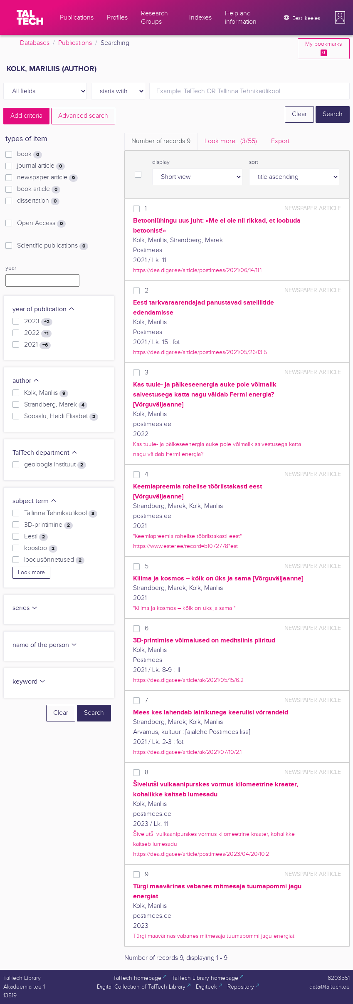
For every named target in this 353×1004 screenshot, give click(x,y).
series (25, 608)
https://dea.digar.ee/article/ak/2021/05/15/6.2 (188, 680)
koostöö (40, 548)
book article (38, 189)
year (10, 268)
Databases (34, 43)
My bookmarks (323, 48)
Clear (299, 114)
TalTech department (45, 453)
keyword (29, 682)
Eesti (36, 537)
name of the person (44, 645)
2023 (38, 321)
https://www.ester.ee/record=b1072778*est (185, 546)
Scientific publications (52, 246)
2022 (38, 333)
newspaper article (47, 178)
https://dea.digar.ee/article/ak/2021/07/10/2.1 (187, 752)
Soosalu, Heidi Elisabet (61, 416)
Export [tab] (280, 141)
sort (253, 162)
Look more (31, 572)
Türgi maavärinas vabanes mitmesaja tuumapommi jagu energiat (213, 936)
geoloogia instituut (55, 465)
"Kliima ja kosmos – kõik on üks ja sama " (184, 608)
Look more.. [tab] (231, 141)
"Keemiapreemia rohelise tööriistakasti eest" (187, 536)
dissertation (38, 201)
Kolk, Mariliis (46, 393)
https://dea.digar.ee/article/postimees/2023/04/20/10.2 (201, 854)
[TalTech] (30, 17)
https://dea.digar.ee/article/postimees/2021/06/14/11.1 (197, 270)
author (25, 381)
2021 (37, 345)
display (161, 162)
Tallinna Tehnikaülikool (60, 513)
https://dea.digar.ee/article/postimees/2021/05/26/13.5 (200, 352)
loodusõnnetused (54, 560)
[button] (340, 17)
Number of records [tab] (160, 141)
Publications (75, 43)
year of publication (43, 309)
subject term (34, 501)
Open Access (41, 223)
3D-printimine (48, 525)
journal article (41, 166)
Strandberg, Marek (55, 405)
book (29, 154)
